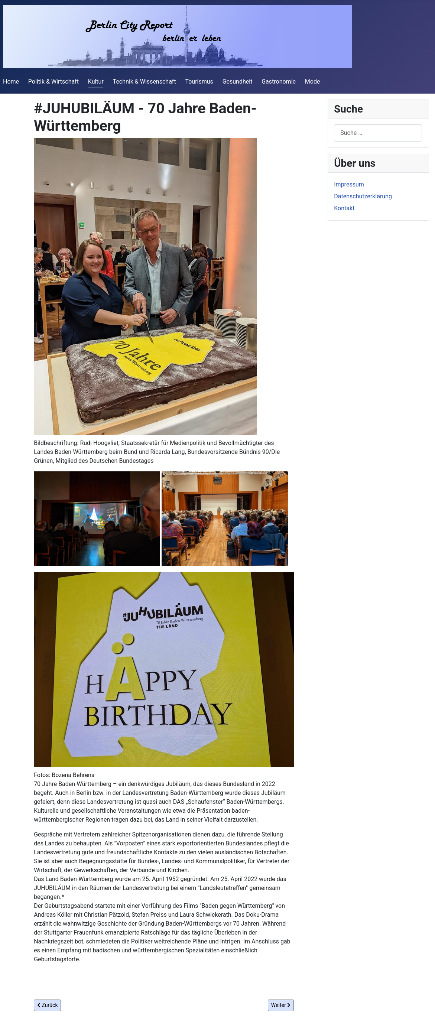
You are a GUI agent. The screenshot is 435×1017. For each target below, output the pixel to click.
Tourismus (199, 81)
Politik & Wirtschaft (53, 81)
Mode (312, 81)
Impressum (349, 184)
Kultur (96, 81)
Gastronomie (279, 81)
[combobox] (378, 132)
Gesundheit (238, 81)
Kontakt (344, 208)
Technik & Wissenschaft (144, 81)
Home (11, 81)
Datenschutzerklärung (363, 196)
